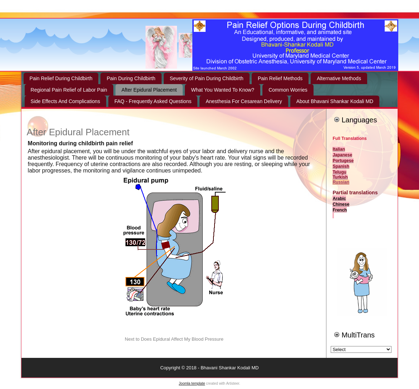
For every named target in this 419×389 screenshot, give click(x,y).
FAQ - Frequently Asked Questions (153, 101)
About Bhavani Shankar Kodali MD (335, 101)
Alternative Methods (339, 78)
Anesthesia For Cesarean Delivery (244, 101)
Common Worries (287, 90)
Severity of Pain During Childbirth (206, 78)
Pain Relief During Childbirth (61, 78)
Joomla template (192, 383)
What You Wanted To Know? (222, 90)
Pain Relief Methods (280, 78)
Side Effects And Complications (65, 101)
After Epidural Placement (149, 90)
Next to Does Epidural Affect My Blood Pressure (174, 339)
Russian (340, 182)
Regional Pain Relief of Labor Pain (69, 90)
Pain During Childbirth (131, 78)
